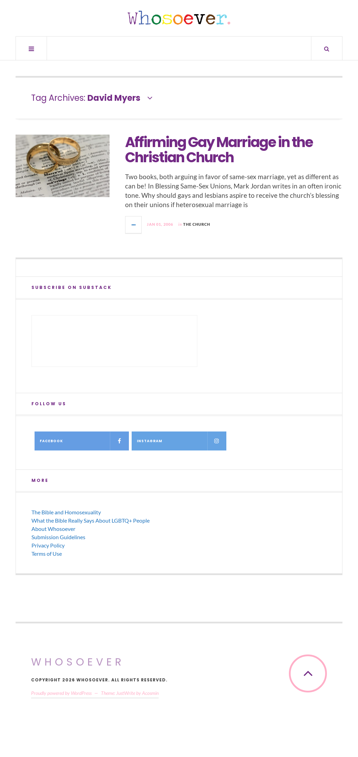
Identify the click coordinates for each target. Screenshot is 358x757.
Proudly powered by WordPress (61, 693)
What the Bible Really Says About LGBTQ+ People (90, 520)
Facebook (84, 440)
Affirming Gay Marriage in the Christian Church (219, 150)
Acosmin (150, 693)
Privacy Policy (48, 545)
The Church (196, 224)
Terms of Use (46, 553)
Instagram (181, 440)
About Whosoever (53, 528)
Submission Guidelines (58, 537)
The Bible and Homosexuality (66, 512)
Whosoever (78, 662)
